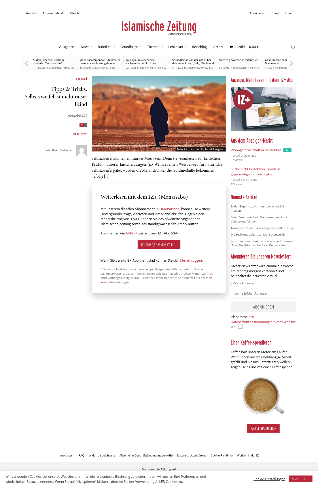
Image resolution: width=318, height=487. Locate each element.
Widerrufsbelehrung (102, 455)
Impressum (66, 455)
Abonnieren (257, 13)
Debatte (86, 67)
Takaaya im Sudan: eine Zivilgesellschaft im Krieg (141, 61)
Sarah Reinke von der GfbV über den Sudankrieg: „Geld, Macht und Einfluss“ (193, 63)
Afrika (66, 67)
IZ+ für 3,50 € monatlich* (159, 245)
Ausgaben (66, 46)
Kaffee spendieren (263, 428)
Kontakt (30, 13)
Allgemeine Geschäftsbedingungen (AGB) (146, 455)
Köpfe (111, 67)
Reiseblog (199, 46)
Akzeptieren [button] (300, 479)
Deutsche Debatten (279, 67)
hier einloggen (191, 260)
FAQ (81, 455)
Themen (153, 46)
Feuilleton (253, 67)
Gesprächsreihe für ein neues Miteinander (283, 61)
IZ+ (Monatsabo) (167, 209)
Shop (275, 13)
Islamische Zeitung (159, 26)
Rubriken (105, 46)
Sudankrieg (55, 67)
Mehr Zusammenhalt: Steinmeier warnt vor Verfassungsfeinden (100, 61)
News (85, 46)
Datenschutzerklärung (191, 455)
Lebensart (175, 46)
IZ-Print (131, 233)
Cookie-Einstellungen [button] (269, 479)
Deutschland (100, 67)
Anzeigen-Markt (53, 13)
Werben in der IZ (248, 455)
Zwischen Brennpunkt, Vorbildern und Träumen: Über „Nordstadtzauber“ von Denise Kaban (262, 243)
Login (289, 13)
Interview (213, 67)
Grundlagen (129, 46)
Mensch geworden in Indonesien (238, 60)
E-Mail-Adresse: (242, 283)
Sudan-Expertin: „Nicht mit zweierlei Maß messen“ (49, 61)
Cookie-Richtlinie (222, 455)
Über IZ (75, 13)
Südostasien (240, 67)
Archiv (218, 46)
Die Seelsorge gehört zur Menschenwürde (258, 234)
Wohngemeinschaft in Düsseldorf (256, 150)
